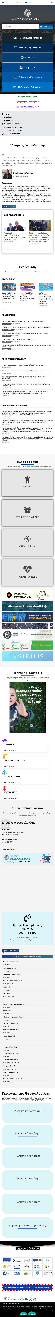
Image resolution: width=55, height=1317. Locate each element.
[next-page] (8, 249)
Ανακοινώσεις (6, 323)
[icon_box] (27, 483)
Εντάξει (23, 1314)
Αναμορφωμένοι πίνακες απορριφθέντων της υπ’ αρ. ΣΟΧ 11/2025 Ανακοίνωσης (23, 377)
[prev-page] (5, 249)
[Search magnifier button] (46, 26)
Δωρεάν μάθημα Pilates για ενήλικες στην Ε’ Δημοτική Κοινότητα (23, 321)
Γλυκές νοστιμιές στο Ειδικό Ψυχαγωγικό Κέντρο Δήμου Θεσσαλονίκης (25, 333)
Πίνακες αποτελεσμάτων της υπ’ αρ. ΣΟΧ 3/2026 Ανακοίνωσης (22, 365)
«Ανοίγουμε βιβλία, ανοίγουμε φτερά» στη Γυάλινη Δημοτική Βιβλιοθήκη (27, 295)
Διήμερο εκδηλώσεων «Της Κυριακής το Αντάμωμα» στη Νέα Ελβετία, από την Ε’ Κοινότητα (9, 296)
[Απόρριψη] (52, 1311)
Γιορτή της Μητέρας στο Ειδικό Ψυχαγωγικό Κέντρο (19, 339)
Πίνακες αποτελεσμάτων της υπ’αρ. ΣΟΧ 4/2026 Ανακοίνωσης (22, 371)
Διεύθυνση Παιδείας (8, 329)
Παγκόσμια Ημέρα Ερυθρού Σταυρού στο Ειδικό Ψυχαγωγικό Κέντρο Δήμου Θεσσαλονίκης (26, 346)
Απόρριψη (32, 1314)
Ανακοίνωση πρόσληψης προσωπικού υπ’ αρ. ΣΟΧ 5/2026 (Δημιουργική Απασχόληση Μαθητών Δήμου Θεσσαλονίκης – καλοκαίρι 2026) (25, 392)
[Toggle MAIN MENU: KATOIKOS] (3, 2)
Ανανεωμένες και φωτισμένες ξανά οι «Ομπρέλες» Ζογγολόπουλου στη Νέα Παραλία (15, 236)
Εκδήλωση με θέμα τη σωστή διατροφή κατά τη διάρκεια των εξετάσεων (26, 327)
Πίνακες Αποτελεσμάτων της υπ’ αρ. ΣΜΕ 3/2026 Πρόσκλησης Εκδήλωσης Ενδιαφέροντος (26, 385)
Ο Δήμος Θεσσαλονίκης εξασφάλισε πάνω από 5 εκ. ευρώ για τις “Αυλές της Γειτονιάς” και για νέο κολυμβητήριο (46, 298)
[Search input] (20, 26)
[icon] (4, 740)
